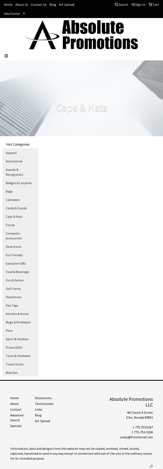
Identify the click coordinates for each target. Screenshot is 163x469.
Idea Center (12, 13)
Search (121, 4)
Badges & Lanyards (19, 183)
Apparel (11, 153)
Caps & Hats (14, 216)
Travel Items (15, 364)
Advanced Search (16, 417)
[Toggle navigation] (6, 56)
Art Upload (66, 4)
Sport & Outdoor (17, 339)
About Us (21, 4)
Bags (9, 191)
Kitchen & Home (17, 314)
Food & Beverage (17, 272)
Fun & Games (15, 280)
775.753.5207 (144, 427)
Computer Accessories (14, 235)
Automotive (14, 161)
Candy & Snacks (16, 208)
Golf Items (13, 289)
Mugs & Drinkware (18, 322)
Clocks (10, 225)
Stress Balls (14, 347)
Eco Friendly (14, 255)
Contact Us (39, 4)
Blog (52, 4)
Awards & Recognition (14, 172)
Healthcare (14, 297)
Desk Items (14, 247)
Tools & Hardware (18, 356)
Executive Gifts (16, 263)
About (14, 404)
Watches (12, 372)
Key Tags (12, 305)
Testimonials (44, 404)
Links (38, 409)
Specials (16, 426)
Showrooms (43, 398)
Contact (16, 409)
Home (8, 4)
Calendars (13, 200)
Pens (9, 331)
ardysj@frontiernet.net (136, 437)
